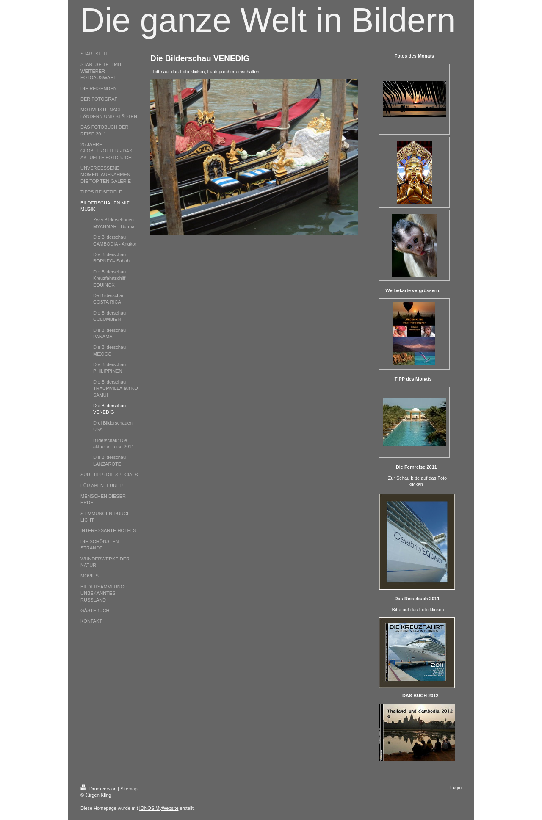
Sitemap (128, 788)
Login (456, 787)
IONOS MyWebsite (159, 808)
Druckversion (99, 788)
